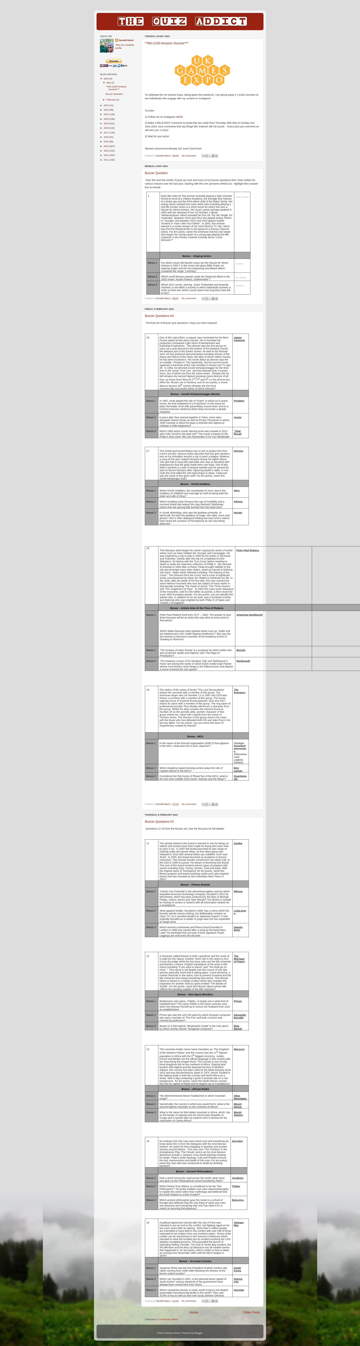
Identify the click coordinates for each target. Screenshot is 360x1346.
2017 (106, 132)
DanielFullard (126, 40)
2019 (106, 123)
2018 (106, 128)
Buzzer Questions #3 (159, 821)
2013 (106, 150)
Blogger (198, 1333)
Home (193, 1312)
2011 (106, 160)
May (108, 82)
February (111, 99)
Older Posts (251, 1312)
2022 (106, 110)
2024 (106, 78)
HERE (179, 116)
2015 (106, 141)
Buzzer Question (156, 173)
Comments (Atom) (168, 1319)
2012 (106, 155)
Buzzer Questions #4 (159, 316)
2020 (106, 119)
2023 (106, 105)
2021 (106, 114)
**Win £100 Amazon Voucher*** (166, 43)
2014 (106, 146)
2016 (106, 137)
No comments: (189, 155)
